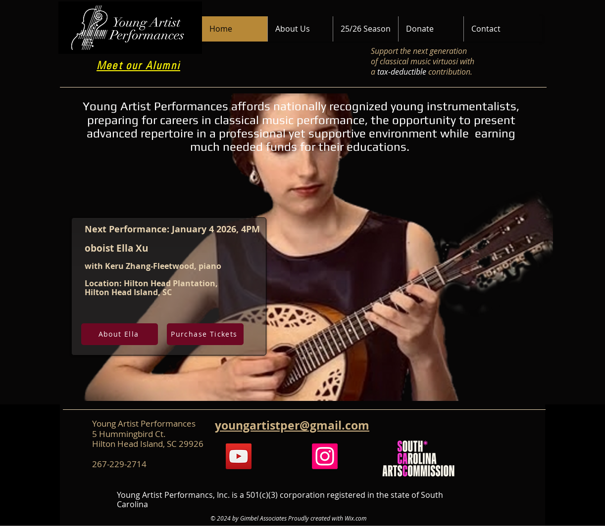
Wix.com (355, 518)
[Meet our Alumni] (139, 66)
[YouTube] (239, 456)
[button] (300, 29)
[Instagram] (325, 456)
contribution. (450, 71)
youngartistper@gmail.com (292, 425)
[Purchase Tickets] (205, 334)
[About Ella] (119, 334)
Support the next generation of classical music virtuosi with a (422, 61)
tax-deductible (401, 71)
